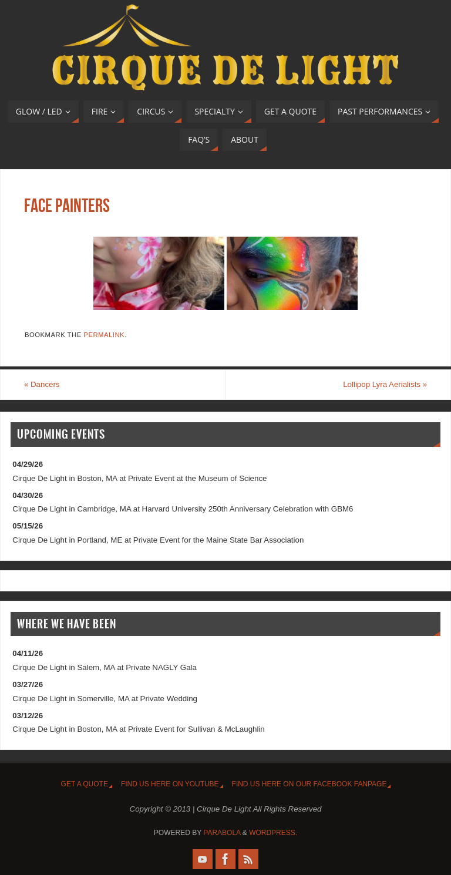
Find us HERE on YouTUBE (170, 784)
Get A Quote (84, 784)
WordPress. (273, 833)
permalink (103, 334)
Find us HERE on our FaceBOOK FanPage (309, 784)
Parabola (221, 833)
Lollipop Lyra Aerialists (385, 384)
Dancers (42, 384)
